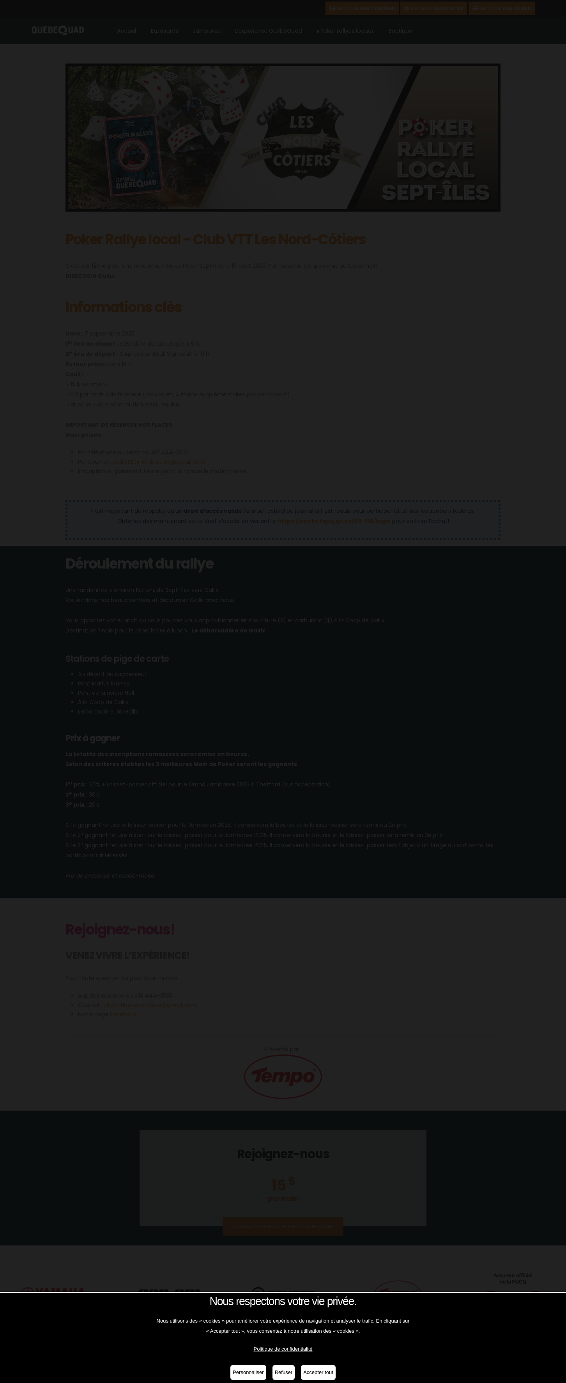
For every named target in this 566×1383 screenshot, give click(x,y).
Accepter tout (318, 1372)
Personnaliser (248, 1372)
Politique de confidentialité (282, 1349)
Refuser (284, 1372)
